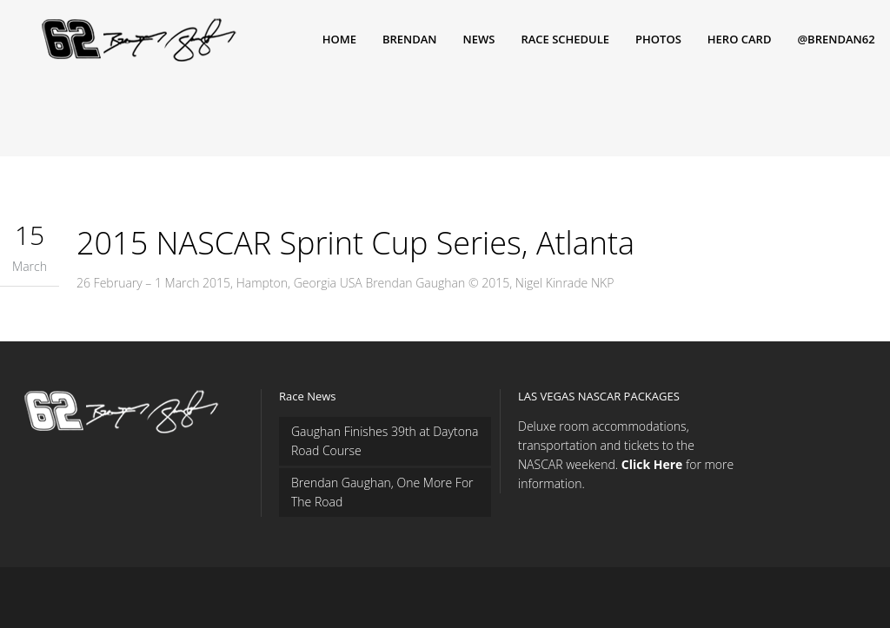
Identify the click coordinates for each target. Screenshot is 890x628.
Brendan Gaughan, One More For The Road (382, 492)
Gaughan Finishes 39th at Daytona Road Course (385, 441)
